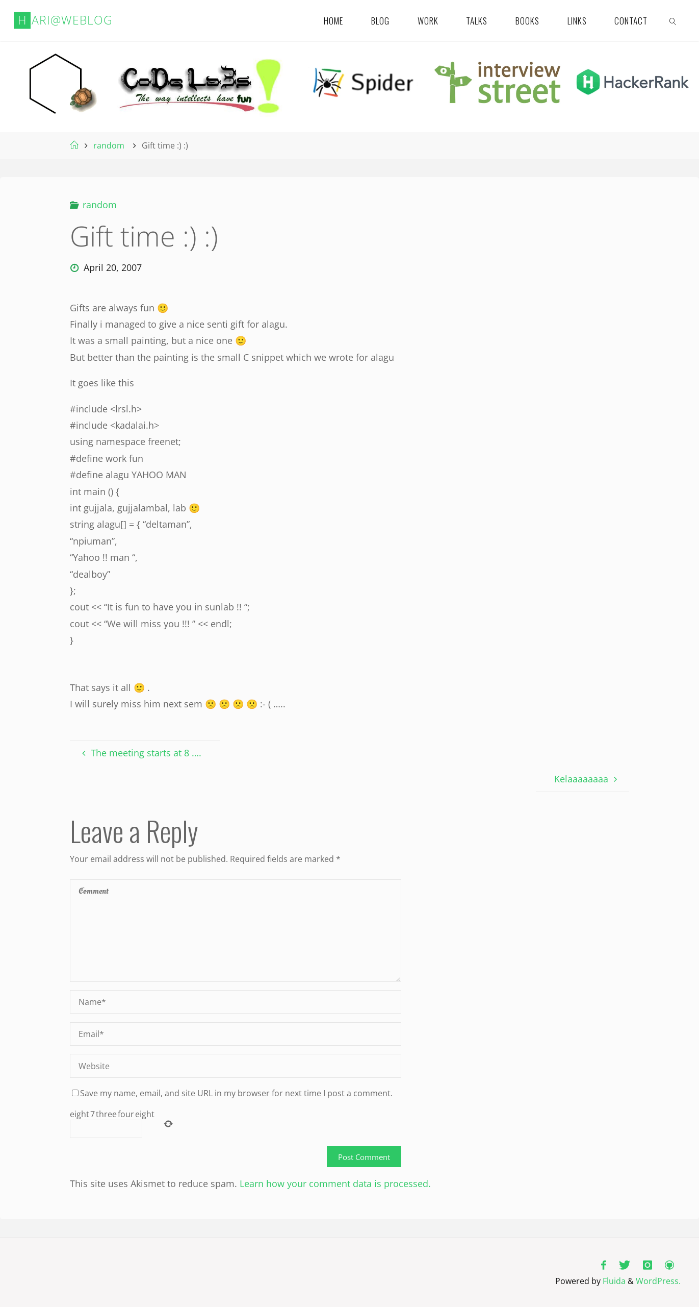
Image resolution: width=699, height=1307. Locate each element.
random (108, 145)
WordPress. (658, 1281)
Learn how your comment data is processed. (335, 1183)
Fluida (613, 1281)
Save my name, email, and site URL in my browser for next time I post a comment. (232, 1093)
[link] (673, 20)
